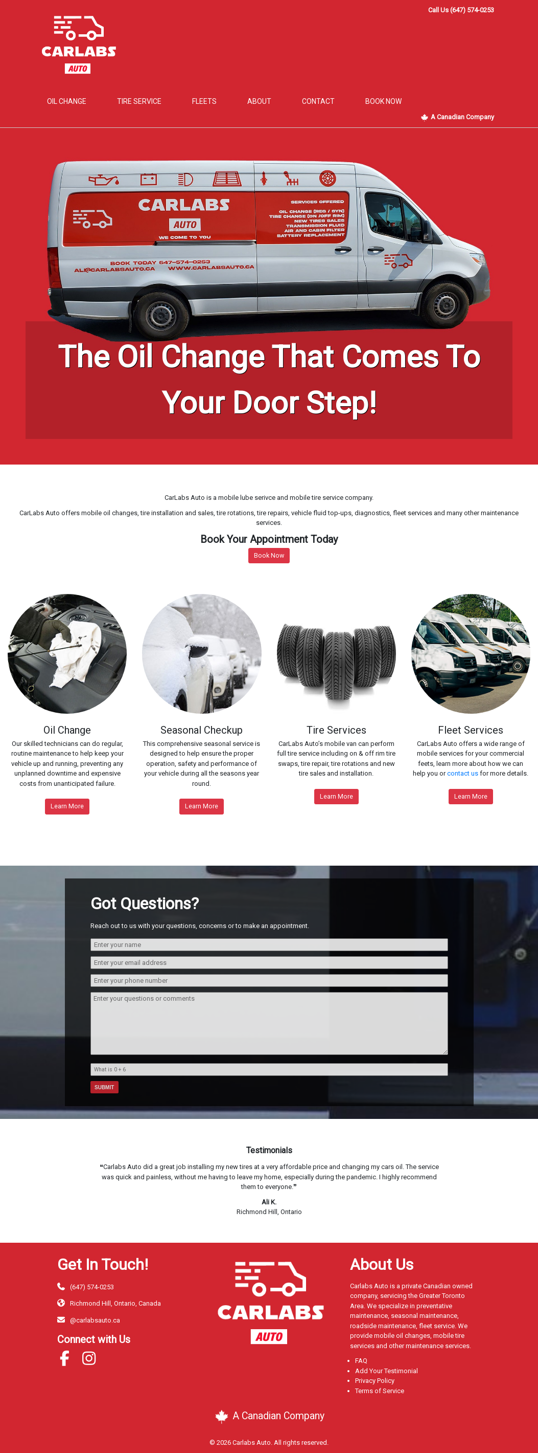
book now (383, 101)
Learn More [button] (67, 806)
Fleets (204, 101)
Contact (318, 101)
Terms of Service (379, 1391)
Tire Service (139, 101)
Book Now (269, 555)
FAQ (361, 1360)
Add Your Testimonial (386, 1371)
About (259, 101)
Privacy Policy (374, 1380)
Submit (104, 1087)
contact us (462, 773)
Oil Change (66, 101)
